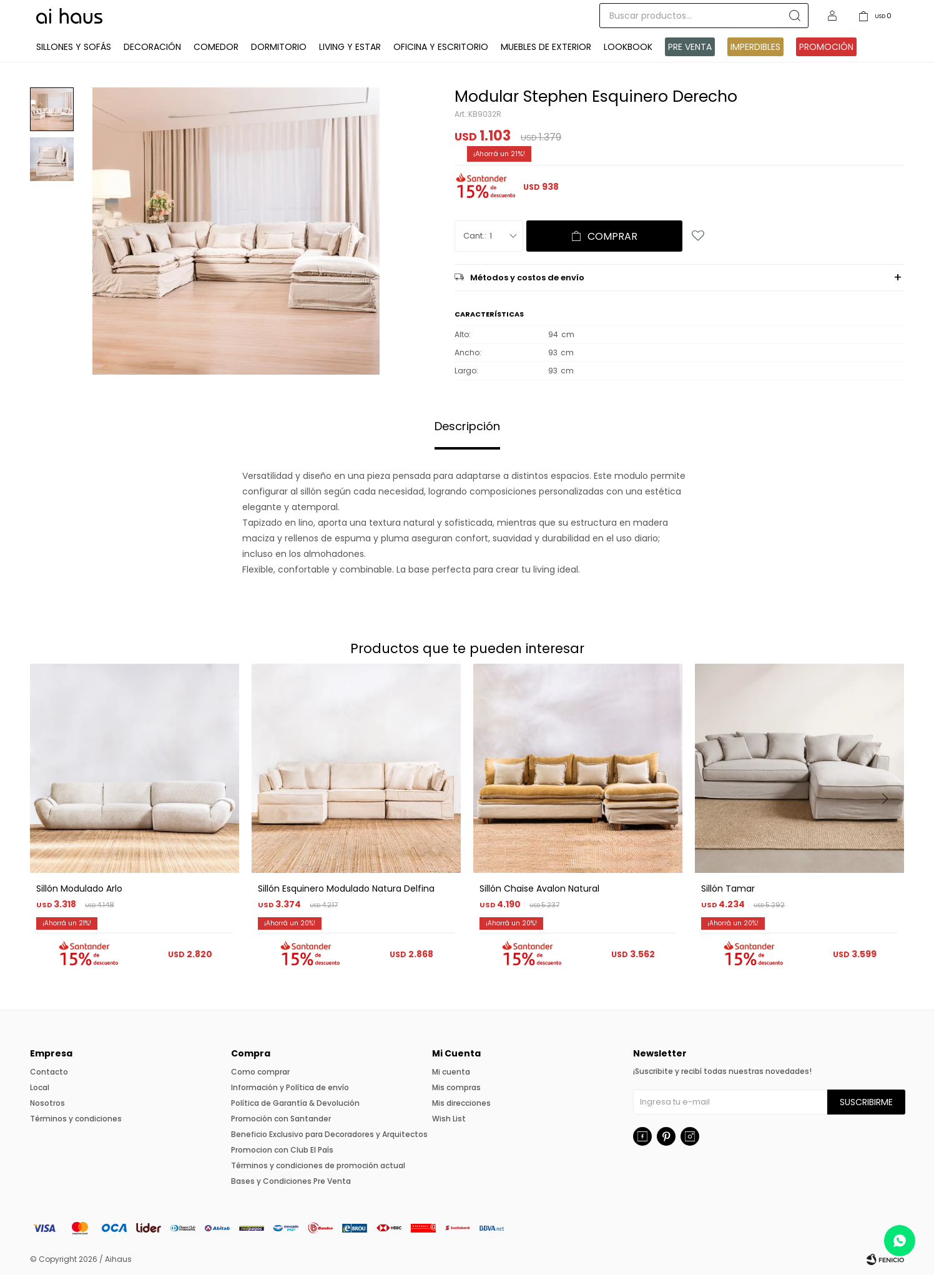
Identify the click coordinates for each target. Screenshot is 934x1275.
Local (39, 1087)
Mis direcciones (461, 1103)
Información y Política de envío (290, 1087)
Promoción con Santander (281, 1118)
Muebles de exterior (546, 47)
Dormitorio (279, 47)
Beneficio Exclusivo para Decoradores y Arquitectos (329, 1134)
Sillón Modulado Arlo (79, 888)
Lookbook (628, 47)
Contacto (49, 1071)
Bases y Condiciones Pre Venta (291, 1181)
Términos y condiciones (76, 1118)
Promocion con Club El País (282, 1150)
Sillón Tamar (728, 888)
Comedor (216, 47)
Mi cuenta (451, 1071)
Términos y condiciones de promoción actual (318, 1165)
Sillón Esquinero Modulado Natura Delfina (346, 888)
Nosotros (47, 1103)
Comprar (612, 236)
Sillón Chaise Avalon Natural (539, 888)
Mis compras (456, 1087)
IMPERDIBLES (755, 47)
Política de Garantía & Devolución (295, 1103)
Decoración (152, 47)
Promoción (826, 47)
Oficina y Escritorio (440, 47)
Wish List (449, 1118)
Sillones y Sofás (73, 47)
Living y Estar (350, 47)
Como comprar (260, 1071)
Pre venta (690, 47)
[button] (889, 824)
